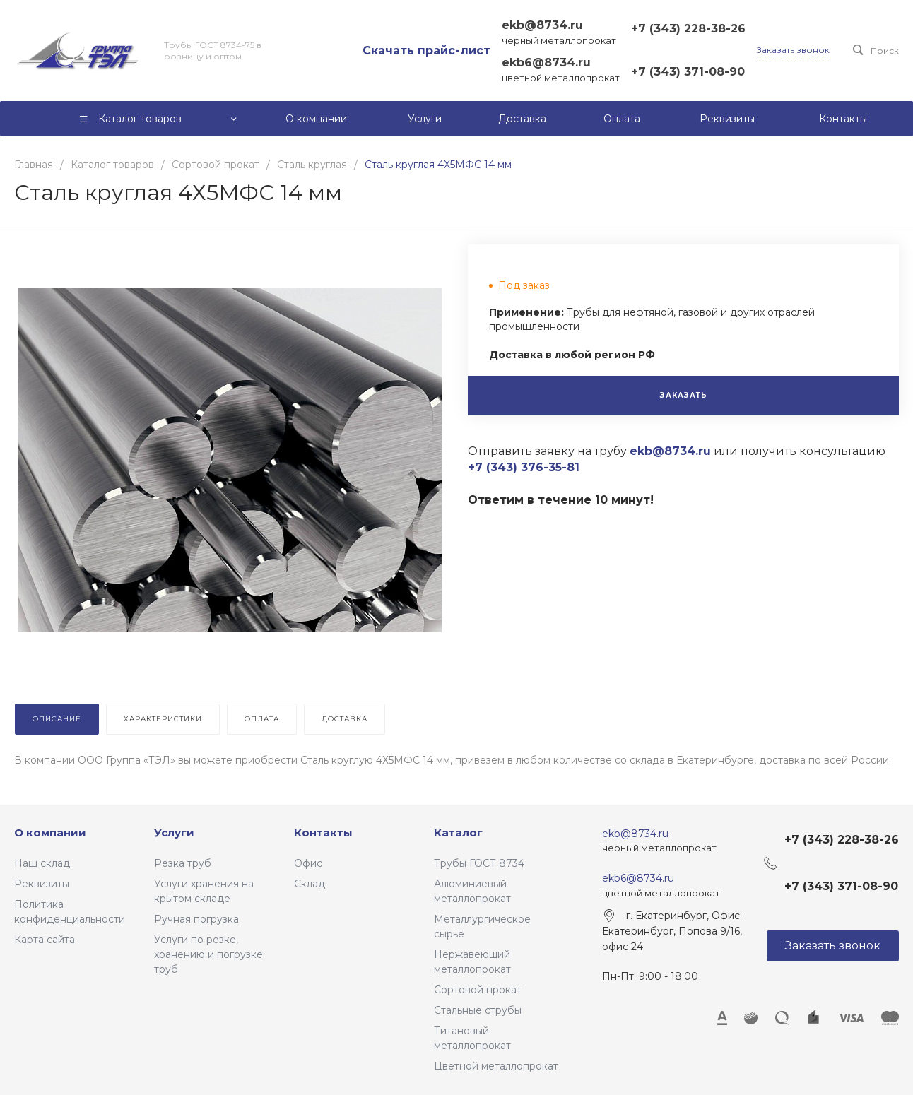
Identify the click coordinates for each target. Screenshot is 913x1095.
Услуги (174, 832)
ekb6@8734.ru (546, 62)
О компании (50, 832)
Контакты (323, 832)
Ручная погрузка (196, 919)
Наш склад (42, 863)
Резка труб (182, 863)
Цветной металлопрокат (496, 1066)
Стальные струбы (478, 1010)
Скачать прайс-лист (426, 50)
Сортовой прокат (478, 989)
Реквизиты (41, 883)
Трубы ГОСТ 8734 (479, 863)
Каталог (458, 832)
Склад (309, 883)
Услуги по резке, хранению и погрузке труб (208, 954)
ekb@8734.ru (542, 25)
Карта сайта (44, 939)
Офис (308, 863)
